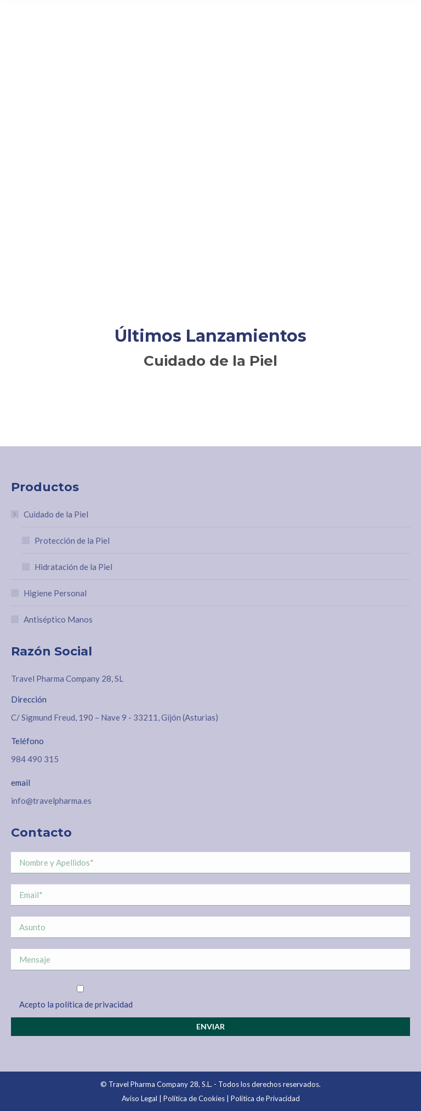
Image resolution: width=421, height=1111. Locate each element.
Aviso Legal (139, 1098)
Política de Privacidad (265, 1098)
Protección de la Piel (72, 540)
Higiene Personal (55, 593)
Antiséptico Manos (58, 619)
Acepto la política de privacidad (76, 1004)
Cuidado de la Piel (50, 514)
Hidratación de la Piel (73, 567)
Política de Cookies (194, 1098)
